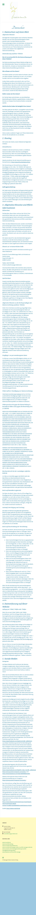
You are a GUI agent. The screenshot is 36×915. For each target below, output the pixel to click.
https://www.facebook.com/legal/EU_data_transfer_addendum (19, 770)
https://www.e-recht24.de (13, 808)
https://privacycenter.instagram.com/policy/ (14, 772)
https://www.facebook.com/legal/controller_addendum (17, 741)
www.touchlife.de (6, 842)
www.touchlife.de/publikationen (10, 845)
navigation (3, 4)
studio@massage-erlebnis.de (10, 833)
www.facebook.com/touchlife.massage (11, 852)
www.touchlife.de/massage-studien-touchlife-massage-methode (17, 847)
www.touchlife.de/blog (7, 844)
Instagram (3, 858)
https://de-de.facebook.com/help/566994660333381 (16, 773)
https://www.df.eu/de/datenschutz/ (20, 162)
